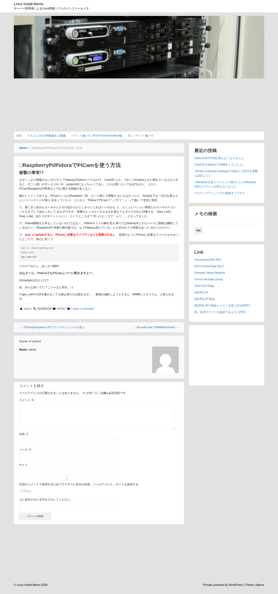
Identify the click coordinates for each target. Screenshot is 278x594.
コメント (26, 400)
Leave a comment (82, 308)
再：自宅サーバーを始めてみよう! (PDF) (220, 312)
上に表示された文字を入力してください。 (46, 503)
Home (23, 147)
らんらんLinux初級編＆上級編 (46, 135)
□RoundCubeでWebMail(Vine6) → (157, 327)
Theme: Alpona (254, 589)
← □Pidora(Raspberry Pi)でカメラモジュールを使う (52, 327)
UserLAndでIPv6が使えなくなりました (219, 158)
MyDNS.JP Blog (204, 298)
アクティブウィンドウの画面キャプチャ (219, 193)
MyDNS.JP (201, 292)
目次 (19, 135)
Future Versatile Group (208, 279)
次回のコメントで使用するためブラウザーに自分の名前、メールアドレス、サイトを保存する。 (80, 488)
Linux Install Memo (28, 4)
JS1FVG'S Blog (204, 285)
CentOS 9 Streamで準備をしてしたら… (219, 164)
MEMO (61, 308)
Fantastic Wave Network (209, 272)
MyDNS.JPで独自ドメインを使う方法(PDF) (222, 305)
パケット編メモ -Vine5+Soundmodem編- (97, 135)
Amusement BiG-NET (208, 259)
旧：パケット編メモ (141, 135)
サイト (23, 469)
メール (25, 453)
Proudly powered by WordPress (223, 589)
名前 (23, 438)
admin (28, 308)
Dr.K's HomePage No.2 (209, 266)
